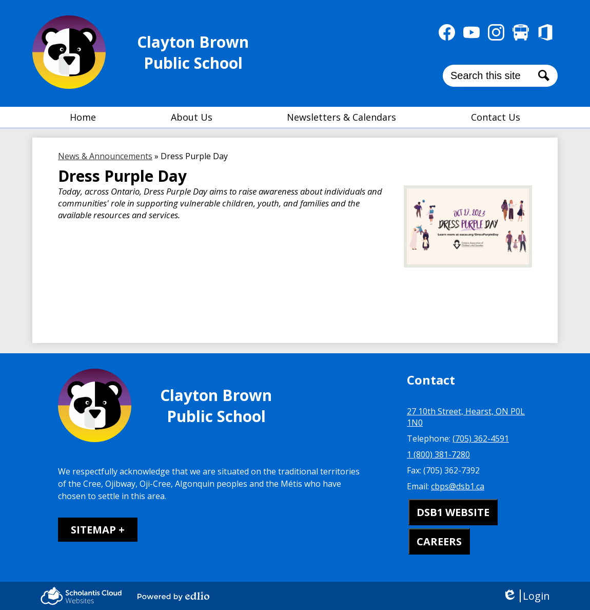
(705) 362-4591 (481, 438)
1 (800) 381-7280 (438, 454)
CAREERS (439, 541)
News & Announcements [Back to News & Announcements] (105, 156)
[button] (192, 117)
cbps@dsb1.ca (457, 486)
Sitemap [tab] (93, 530)
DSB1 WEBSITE (453, 512)
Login (526, 595)
